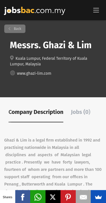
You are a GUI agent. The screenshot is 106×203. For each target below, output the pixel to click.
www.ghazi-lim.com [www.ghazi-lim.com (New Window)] (34, 73)
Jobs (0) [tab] (80, 112)
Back (17, 29)
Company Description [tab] (35, 112)
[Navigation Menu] (96, 10)
